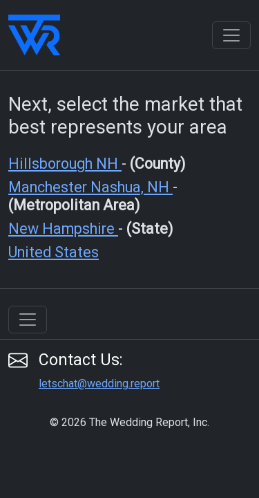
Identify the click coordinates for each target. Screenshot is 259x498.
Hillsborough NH (65, 163)
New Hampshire (63, 228)
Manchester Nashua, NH (90, 187)
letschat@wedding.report (99, 383)
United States (53, 252)
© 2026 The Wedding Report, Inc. (129, 422)
